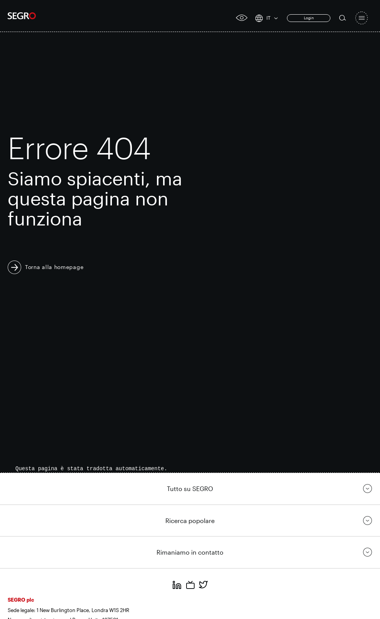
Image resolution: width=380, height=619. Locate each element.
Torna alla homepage (54, 267)
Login (309, 17)
